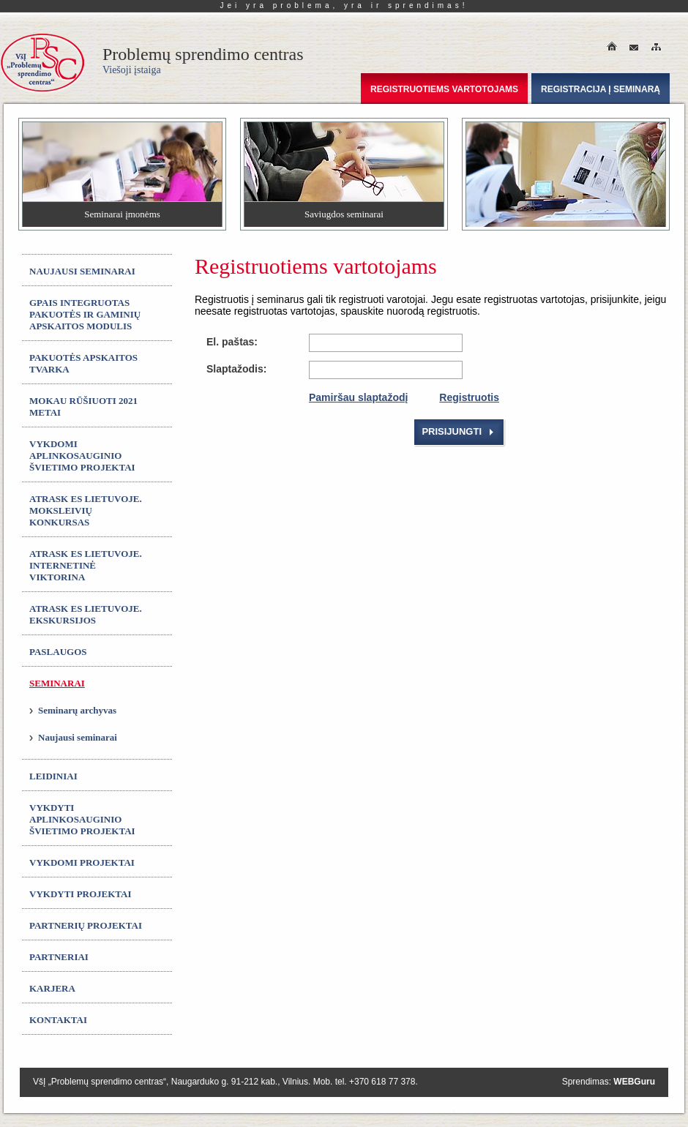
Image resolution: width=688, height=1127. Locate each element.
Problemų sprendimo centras (203, 60)
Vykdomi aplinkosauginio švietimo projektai (82, 455)
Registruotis (469, 397)
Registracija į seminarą (600, 89)
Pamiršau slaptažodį (358, 397)
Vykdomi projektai (82, 862)
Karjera (52, 988)
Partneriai (59, 956)
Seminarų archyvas (77, 710)
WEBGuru (634, 1082)
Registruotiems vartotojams (444, 89)
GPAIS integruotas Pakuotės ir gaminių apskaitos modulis (85, 314)
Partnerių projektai (85, 925)
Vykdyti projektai (80, 893)
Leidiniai (53, 776)
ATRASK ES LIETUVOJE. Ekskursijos (85, 614)
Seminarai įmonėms (122, 214)
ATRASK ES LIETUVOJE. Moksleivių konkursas (85, 510)
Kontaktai (58, 1019)
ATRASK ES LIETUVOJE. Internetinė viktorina (85, 565)
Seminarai (57, 683)
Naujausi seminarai (82, 271)
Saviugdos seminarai (344, 214)
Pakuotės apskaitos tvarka (83, 363)
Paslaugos (58, 651)
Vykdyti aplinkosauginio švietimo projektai (82, 819)
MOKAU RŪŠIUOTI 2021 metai (83, 406)
